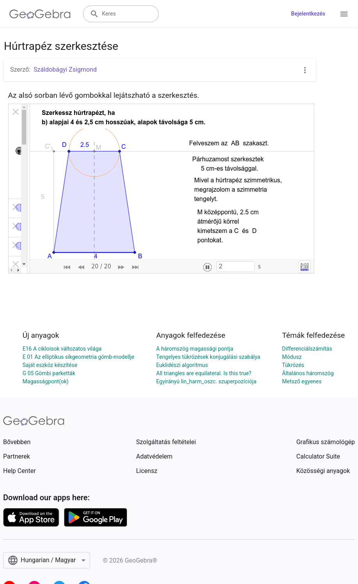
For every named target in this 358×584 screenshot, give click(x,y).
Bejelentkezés (308, 14)
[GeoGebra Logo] (40, 14)
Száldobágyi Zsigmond (65, 69)
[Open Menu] (344, 14)
